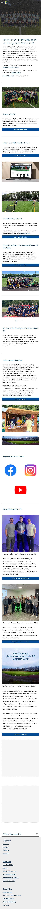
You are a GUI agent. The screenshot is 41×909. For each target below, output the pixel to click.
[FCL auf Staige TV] (20, 399)
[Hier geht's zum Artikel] (20, 734)
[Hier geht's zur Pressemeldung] (20, 578)
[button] (2, 2)
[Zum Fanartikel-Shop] (20, 156)
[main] (20, 57)
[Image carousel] (20, 310)
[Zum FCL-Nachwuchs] (20, 237)
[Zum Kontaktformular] (20, 129)
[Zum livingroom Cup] (20, 265)
